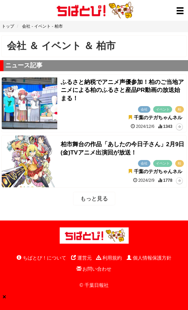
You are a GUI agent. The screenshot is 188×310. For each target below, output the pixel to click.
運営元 (81, 258)
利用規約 (109, 258)
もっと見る (94, 198)
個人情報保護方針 (149, 258)
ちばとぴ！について (41, 258)
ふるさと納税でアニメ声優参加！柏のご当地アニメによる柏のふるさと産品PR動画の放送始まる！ (122, 90)
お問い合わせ (94, 269)
